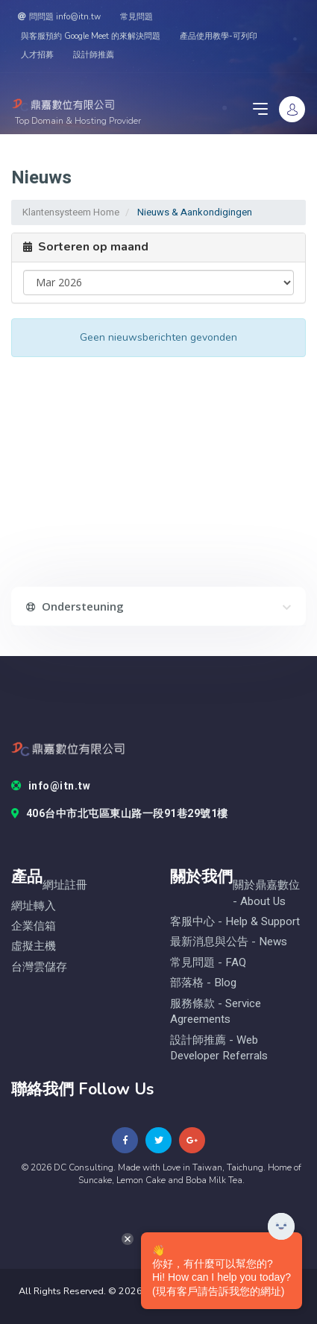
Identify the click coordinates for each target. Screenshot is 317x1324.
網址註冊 (65, 885)
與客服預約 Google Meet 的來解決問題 (90, 36)
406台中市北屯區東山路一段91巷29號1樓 (119, 814)
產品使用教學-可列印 (218, 36)
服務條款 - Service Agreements (215, 1011)
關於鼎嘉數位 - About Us (266, 893)
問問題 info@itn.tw (59, 16)
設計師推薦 (93, 54)
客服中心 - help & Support (235, 922)
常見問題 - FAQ (208, 963)
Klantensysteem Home (70, 212)
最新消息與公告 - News (228, 942)
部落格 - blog (203, 983)
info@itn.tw (50, 786)
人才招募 (37, 54)
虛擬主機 (33, 946)
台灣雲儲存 (39, 967)
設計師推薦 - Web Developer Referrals (219, 1048)
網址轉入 (33, 906)
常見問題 (136, 16)
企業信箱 (33, 926)
